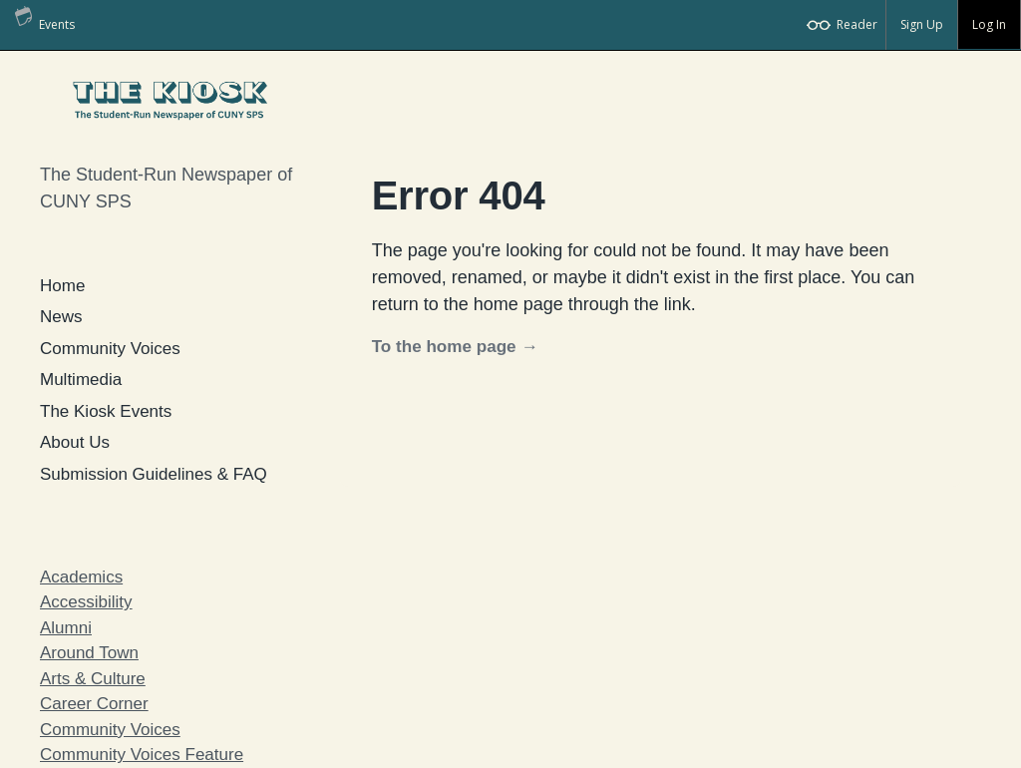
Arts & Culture (93, 678)
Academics (81, 577)
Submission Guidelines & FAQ (153, 474)
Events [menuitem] (45, 16)
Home (62, 285)
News (61, 316)
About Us (75, 442)
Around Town (89, 652)
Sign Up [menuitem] (921, 24)
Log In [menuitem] (989, 24)
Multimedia (81, 379)
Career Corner (94, 703)
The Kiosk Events (105, 411)
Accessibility (86, 601)
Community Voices (110, 348)
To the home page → (455, 346)
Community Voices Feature (141, 754)
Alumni (66, 627)
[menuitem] (843, 25)
